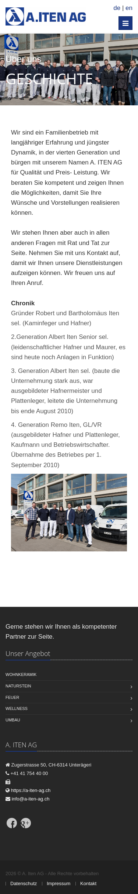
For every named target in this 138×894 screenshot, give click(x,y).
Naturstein (18, 686)
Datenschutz (23, 883)
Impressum (58, 883)
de (116, 7)
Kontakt (88, 883)
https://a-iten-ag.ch (31, 790)
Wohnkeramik (21, 674)
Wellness (17, 708)
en (128, 7)
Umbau (13, 720)
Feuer (12, 697)
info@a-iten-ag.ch (31, 799)
